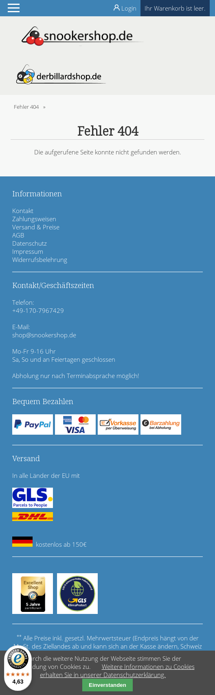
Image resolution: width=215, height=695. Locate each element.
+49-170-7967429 (38, 310)
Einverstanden (107, 685)
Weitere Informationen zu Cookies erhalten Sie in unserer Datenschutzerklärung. (117, 670)
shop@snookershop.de (44, 335)
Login (128, 8)
